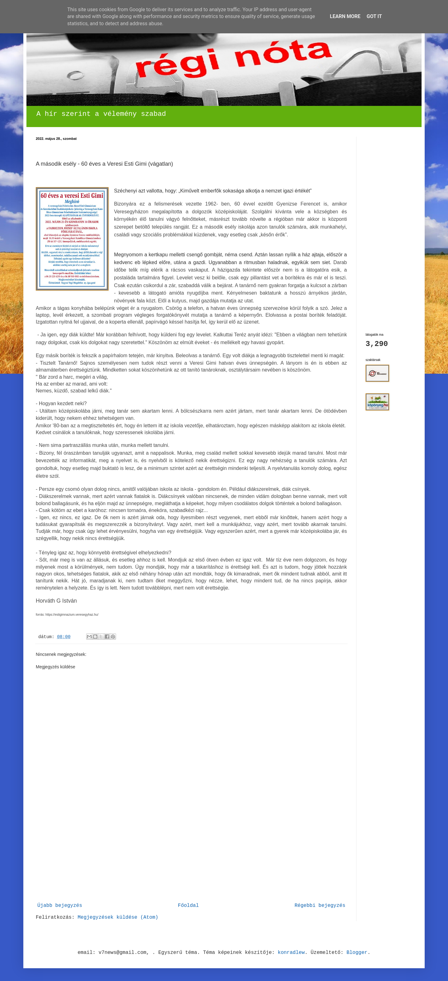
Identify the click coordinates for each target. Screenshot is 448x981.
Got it (374, 16)
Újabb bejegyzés (59, 905)
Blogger (357, 952)
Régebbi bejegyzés (320, 905)
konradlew (291, 952)
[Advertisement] (191, 853)
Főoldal (188, 905)
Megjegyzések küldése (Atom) (117, 917)
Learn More (345, 16)
